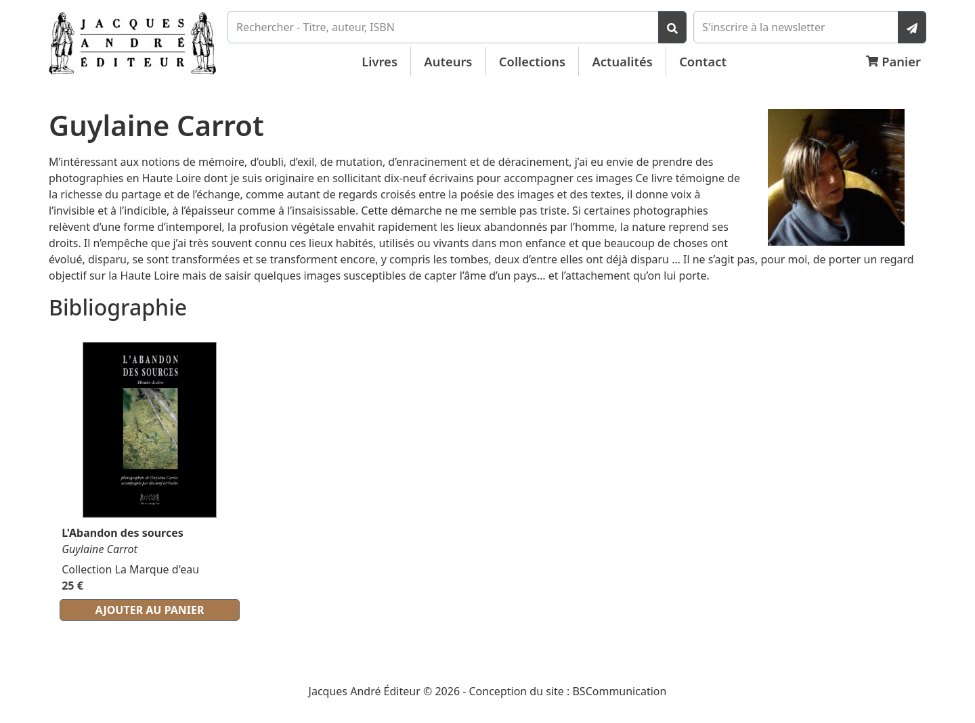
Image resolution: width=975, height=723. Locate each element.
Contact (703, 61)
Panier (893, 61)
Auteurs (448, 61)
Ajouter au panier (149, 609)
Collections (532, 61)
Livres (379, 61)
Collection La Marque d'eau (130, 569)
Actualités (622, 61)
